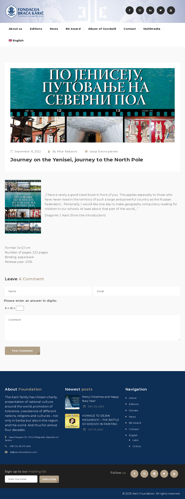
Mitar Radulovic (67, 151)
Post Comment (22, 351)
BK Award (73, 28)
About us (15, 28)
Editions (36, 28)
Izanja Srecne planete (103, 151)
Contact (130, 28)
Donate (133, 410)
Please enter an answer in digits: (30, 300)
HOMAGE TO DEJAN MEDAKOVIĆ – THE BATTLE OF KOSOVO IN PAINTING (100, 420)
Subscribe (49, 479)
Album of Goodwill (102, 28)
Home (133, 397)
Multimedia (151, 28)
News (54, 28)
